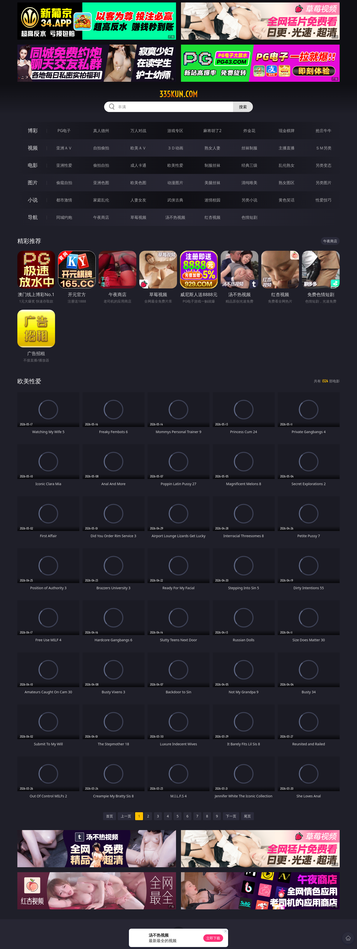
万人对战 (138, 130)
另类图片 (323, 182)
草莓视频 (138, 217)
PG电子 (64, 130)
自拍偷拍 (101, 148)
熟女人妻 (212, 148)
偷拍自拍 (101, 165)
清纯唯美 (249, 182)
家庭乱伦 (101, 200)
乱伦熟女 (287, 165)
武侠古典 (175, 200)
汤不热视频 (175, 217)
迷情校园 (212, 200)
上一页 (126, 816)
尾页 (247, 816)
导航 (33, 217)
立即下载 (213, 938)
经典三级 (249, 165)
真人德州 (101, 130)
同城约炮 (64, 217)
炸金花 (249, 130)
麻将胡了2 (212, 130)
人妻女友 (138, 200)
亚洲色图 (101, 182)
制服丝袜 (212, 165)
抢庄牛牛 (323, 130)
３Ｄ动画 (175, 148)
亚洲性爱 (64, 165)
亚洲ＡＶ (64, 148)
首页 (109, 816)
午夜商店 (101, 217)
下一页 (231, 816)
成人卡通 (138, 165)
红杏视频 (212, 217)
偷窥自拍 (64, 182)
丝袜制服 (249, 148)
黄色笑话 (287, 200)
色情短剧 (249, 217)
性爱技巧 (323, 200)
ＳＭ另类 (323, 148)
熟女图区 (287, 182)
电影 (33, 165)
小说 (33, 199)
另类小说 (249, 200)
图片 (33, 182)
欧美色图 (138, 182)
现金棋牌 (287, 130)
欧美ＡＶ (138, 148)
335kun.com (178, 94)
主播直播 (287, 148)
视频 (33, 147)
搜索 (243, 107)
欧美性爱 (175, 165)
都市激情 (64, 200)
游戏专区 (175, 130)
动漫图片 (175, 182)
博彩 (33, 130)
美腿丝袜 (212, 182)
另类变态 (323, 165)
